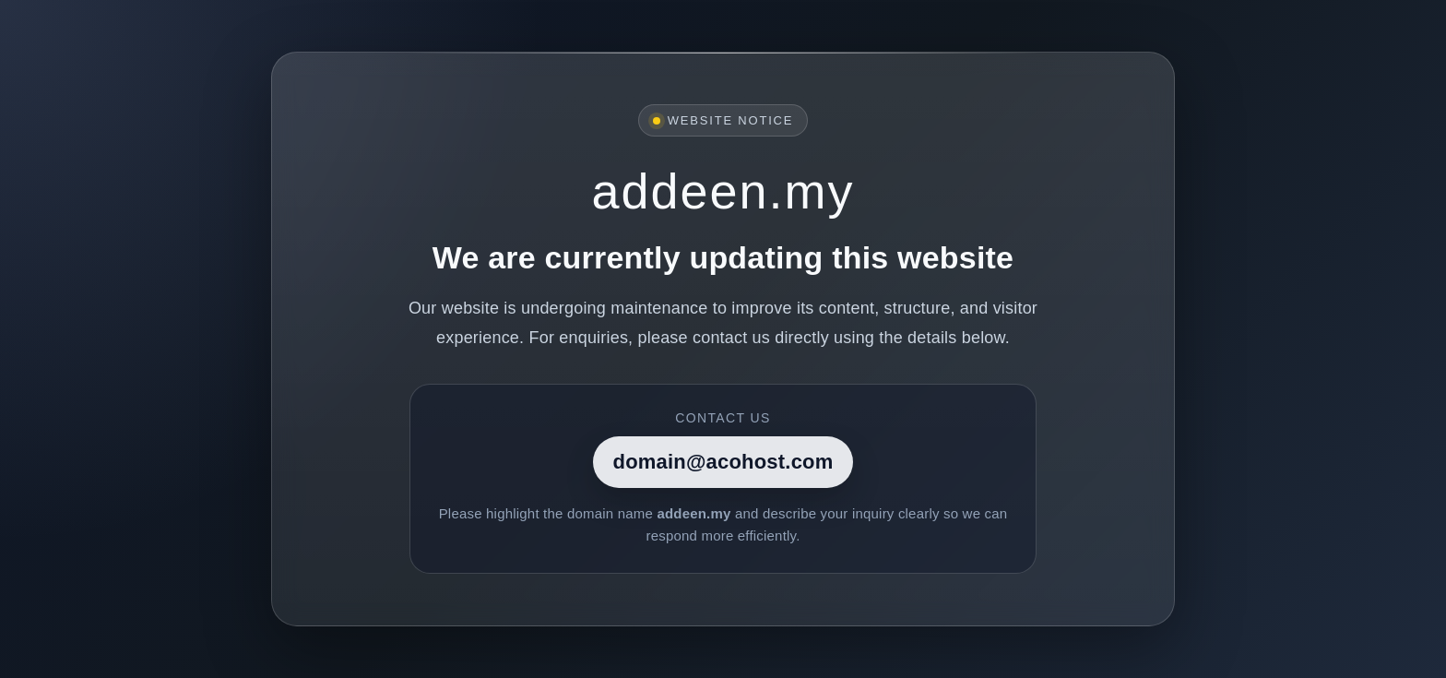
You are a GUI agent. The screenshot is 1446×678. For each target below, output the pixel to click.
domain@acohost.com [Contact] (723, 461)
